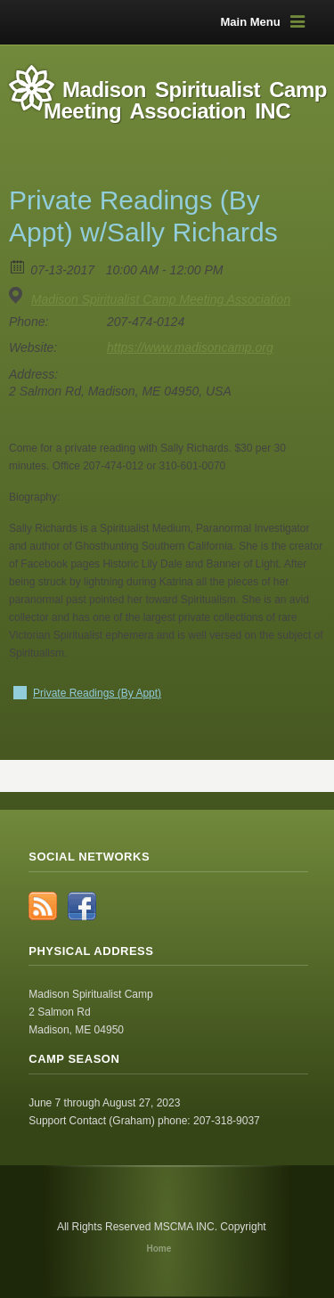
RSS (43, 906)
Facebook (82, 906)
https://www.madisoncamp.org (190, 347)
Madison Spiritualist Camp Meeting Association (160, 299)
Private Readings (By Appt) (97, 693)
